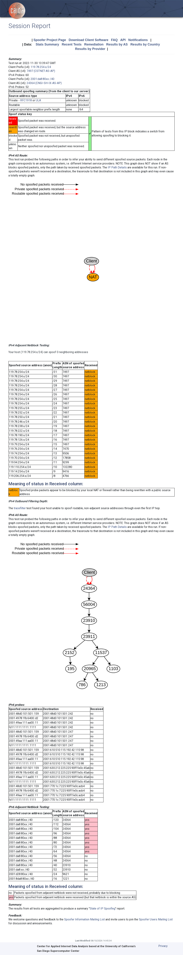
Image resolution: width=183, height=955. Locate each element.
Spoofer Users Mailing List (156, 919)
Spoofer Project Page (49, 40)
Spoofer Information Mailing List (84, 919)
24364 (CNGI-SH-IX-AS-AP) (44, 83)
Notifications (138, 40)
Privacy (163, 946)
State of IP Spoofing (102, 908)
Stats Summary (47, 44)
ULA (38, 100)
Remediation (93, 44)
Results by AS (117, 44)
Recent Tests (71, 44)
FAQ (114, 40)
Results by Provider (90, 49)
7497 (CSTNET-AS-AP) (41, 71)
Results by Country (145, 44)
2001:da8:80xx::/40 (42, 79)
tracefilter (20, 508)
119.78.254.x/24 (41, 67)
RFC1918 (26, 100)
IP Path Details (117, 167)
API (123, 40)
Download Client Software (88, 40)
